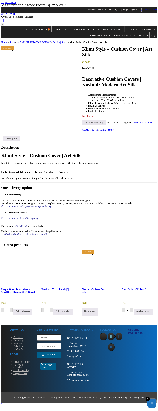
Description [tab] (11, 138)
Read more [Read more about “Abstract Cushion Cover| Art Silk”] (89, 311)
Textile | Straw (60, 42)
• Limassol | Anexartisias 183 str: (77, 344)
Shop (12, 42)
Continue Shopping (94, 122)
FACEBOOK (21, 226)
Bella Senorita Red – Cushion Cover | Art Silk (25, 234)
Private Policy (21, 361)
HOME (25, 29)
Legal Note (20, 373)
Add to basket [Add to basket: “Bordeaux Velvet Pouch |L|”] (63, 311)
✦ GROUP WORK (100, 35)
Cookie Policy (21, 370)
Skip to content (8, 2)
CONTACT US (141, 35)
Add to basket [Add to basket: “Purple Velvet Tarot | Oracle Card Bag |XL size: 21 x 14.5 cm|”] (23, 311)
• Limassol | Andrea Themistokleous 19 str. (78, 373)
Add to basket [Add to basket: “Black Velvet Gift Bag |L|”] (143, 311)
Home (4, 42)
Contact (18, 337)
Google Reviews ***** (96, 10)
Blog (153, 35)
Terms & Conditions (19, 366)
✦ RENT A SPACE (122, 35)
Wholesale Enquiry (19, 347)
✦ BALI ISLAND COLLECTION (34, 42)
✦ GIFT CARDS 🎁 (40, 29)
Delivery (113, 10)
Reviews (18, 343)
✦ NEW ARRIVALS (84, 29)
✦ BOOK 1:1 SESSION (110, 29)
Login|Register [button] (131, 10)
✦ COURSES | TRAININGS (140, 29)
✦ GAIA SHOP (61, 29)
